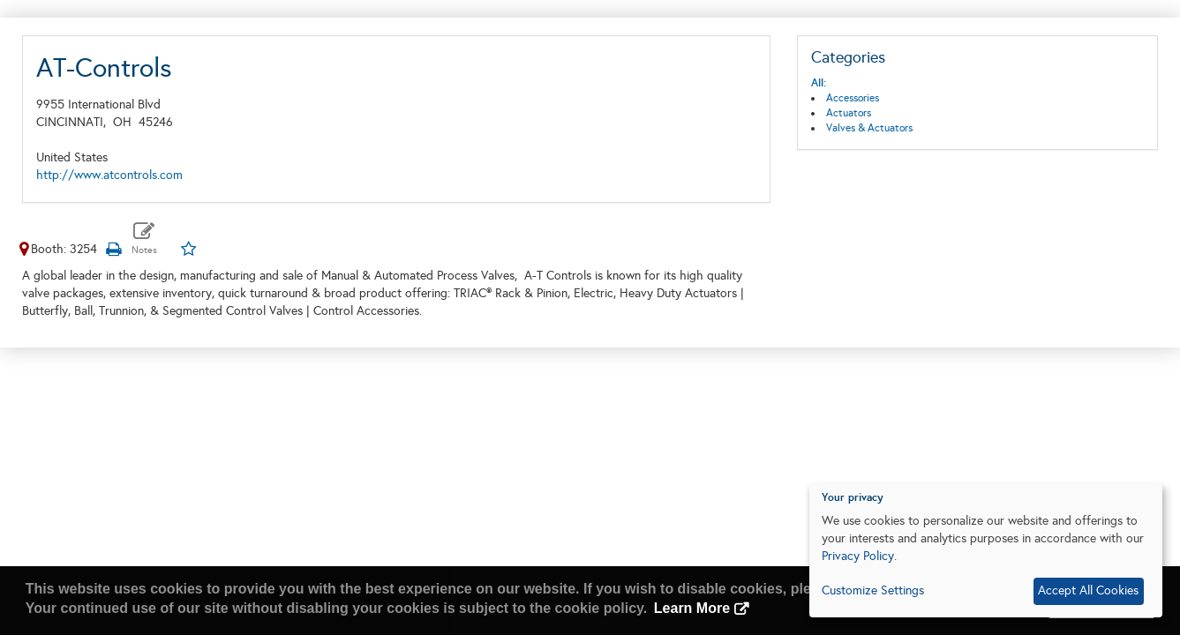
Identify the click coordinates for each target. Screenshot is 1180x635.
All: (818, 83)
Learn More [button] (692, 608)
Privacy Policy (858, 556)
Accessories (852, 98)
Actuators (848, 113)
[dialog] (985, 550)
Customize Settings (873, 590)
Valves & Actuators (869, 128)
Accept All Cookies (1088, 590)
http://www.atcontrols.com (109, 175)
